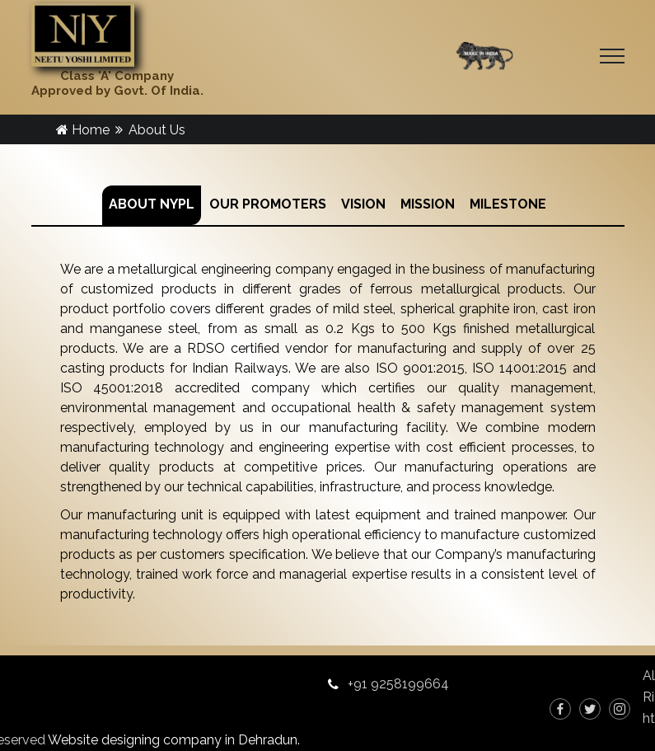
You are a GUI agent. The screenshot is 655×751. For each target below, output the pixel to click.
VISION (363, 204)
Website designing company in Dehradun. (174, 740)
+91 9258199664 (398, 684)
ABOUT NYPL (151, 204)
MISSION (427, 204)
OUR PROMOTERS (267, 204)
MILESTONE (508, 204)
